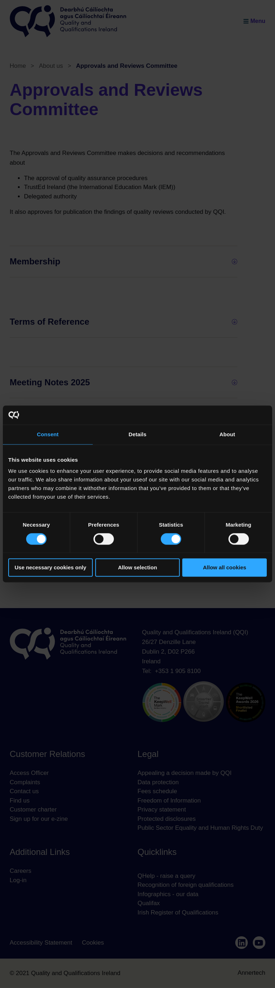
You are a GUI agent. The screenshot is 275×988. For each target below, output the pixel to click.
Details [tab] (137, 434)
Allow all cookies (224, 568)
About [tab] (227, 434)
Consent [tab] (48, 434)
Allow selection (137, 568)
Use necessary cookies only (50, 568)
